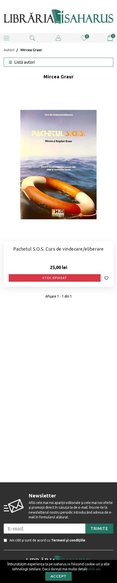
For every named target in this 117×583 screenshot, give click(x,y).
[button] (6, 38)
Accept (58, 576)
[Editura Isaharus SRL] (58, 16)
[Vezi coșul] (110, 38)
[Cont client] (58, 38)
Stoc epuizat (54, 277)
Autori (9, 50)
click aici (94, 569)
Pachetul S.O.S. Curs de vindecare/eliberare (58, 248)
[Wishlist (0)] (84, 38)
